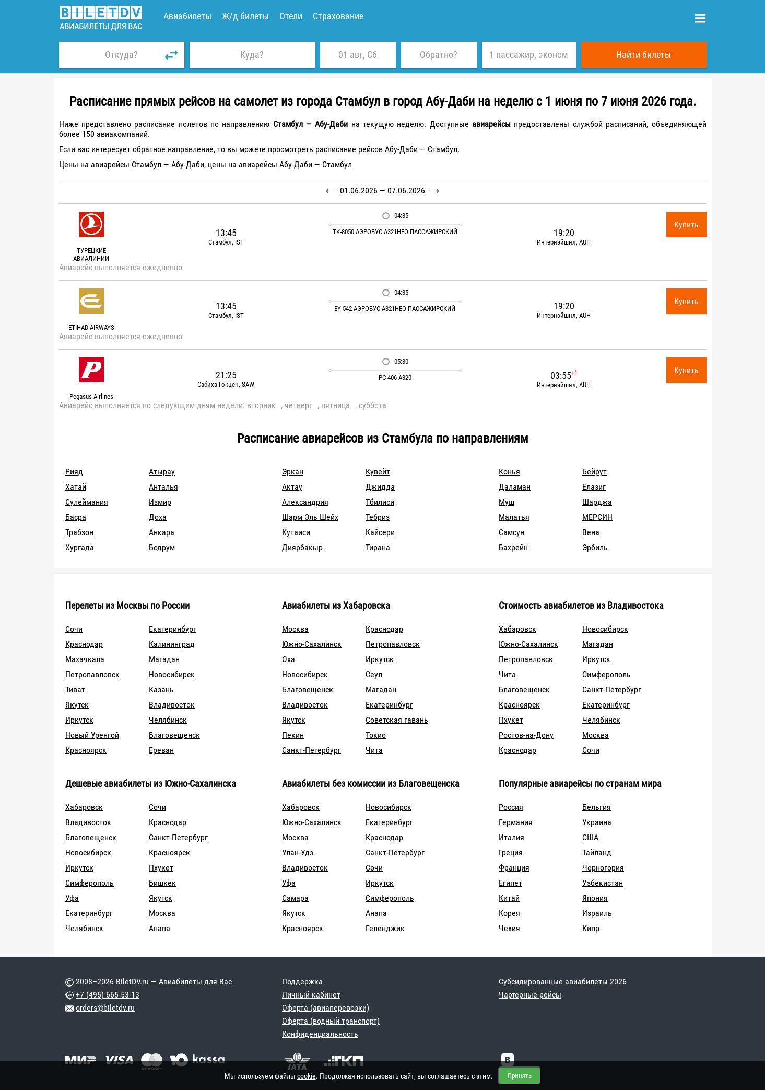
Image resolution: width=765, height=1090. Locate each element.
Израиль (597, 913)
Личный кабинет (311, 995)
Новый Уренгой (92, 735)
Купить (686, 224)
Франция (514, 868)
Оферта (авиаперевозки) (325, 1008)
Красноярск (86, 750)
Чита (374, 750)
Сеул (374, 674)
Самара (295, 898)
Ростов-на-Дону (526, 735)
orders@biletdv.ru (105, 1008)
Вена (590, 532)
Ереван (161, 750)
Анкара (161, 532)
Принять (520, 1076)
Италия (511, 837)
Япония (595, 898)
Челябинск (168, 720)
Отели (290, 15)
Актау (292, 487)
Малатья (514, 517)
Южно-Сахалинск (312, 644)
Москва (295, 629)
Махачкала (84, 659)
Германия (516, 822)
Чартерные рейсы (530, 995)
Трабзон (79, 532)
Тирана (378, 547)
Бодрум (162, 547)
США (590, 837)
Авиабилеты (187, 15)
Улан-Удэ (298, 852)
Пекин (293, 735)
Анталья (163, 487)
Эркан (292, 472)
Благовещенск (174, 735)
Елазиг (594, 487)
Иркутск (79, 720)
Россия (511, 807)
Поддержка (302, 982)
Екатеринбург (172, 629)
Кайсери (380, 532)
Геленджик (385, 928)
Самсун (511, 532)
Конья (509, 472)
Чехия (509, 928)
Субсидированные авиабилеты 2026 (563, 982)
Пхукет (511, 720)
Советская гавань (397, 720)
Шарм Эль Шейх (310, 517)
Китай (509, 898)
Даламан (515, 487)
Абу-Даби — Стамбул (421, 149)
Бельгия (596, 807)
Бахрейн (513, 547)
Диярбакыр (302, 547)
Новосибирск (172, 674)
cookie (306, 1076)
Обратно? (438, 54)
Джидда (380, 487)
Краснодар (84, 644)
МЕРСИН (597, 517)
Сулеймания (86, 502)
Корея (509, 913)
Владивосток (172, 705)
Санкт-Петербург (311, 750)
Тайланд (596, 852)
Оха (288, 659)
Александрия (305, 502)
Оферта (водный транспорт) (331, 1021)
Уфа (72, 898)
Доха (158, 517)
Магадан (164, 659)
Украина (596, 822)
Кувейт (378, 472)
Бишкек (162, 883)
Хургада (79, 547)
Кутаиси (296, 532)
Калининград (172, 644)
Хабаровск (517, 629)
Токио (376, 735)
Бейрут (594, 472)
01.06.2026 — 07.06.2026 (382, 190)
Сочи (74, 629)
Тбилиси (380, 502)
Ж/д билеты (245, 15)
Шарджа (597, 502)
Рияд (74, 472)
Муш (506, 502)
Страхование (338, 15)
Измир (160, 502)
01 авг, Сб (357, 54)
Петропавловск (92, 674)
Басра (75, 517)
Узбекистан (602, 883)
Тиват (75, 689)
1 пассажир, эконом (528, 54)
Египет (510, 883)
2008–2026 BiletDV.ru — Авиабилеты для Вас (154, 982)
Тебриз (378, 517)
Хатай (75, 487)
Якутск (77, 705)
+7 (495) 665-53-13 (107, 995)
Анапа (159, 928)
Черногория (603, 868)
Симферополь (606, 674)
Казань (161, 689)
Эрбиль (595, 547)
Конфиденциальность (320, 1034)
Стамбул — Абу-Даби (168, 164)
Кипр (590, 928)
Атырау (162, 472)
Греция (511, 852)
